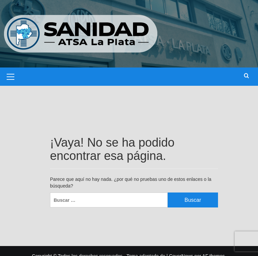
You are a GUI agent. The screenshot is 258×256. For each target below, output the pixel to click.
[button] (10, 75)
